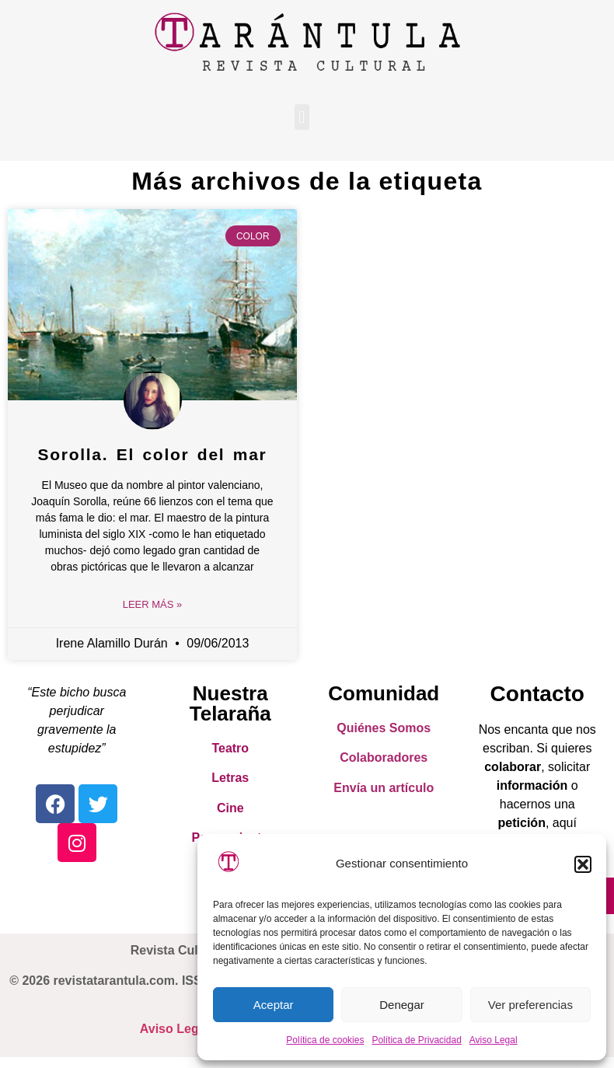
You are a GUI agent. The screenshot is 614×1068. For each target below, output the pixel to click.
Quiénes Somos (384, 728)
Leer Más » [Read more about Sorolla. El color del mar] (153, 604)
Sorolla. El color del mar (152, 454)
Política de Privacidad (416, 1040)
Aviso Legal (493, 1040)
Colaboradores (383, 757)
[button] (583, 864)
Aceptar (273, 1004)
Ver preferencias (530, 1004)
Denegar (401, 1004)
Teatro (230, 748)
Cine (230, 808)
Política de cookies (325, 1040)
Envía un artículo (383, 787)
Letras (230, 777)
